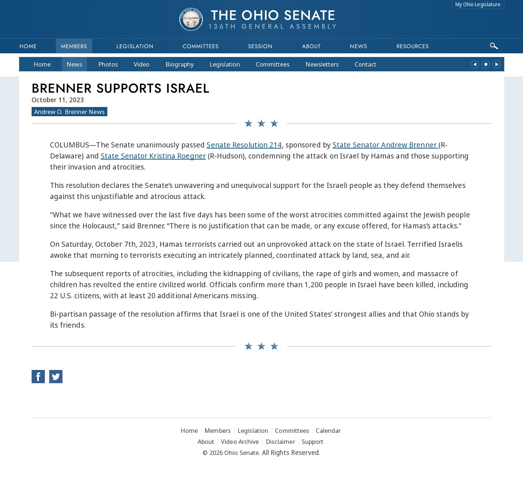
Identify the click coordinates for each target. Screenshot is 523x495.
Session (260, 46)
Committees (201, 46)
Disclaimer (280, 441)
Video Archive (240, 441)
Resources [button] (413, 46)
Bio (179, 64)
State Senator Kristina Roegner (153, 156)
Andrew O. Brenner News (69, 111)
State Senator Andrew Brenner (385, 145)
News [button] (358, 46)
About (311, 46)
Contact (365, 64)
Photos (108, 64)
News (74, 64)
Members (74, 46)
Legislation (135, 46)
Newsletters (322, 64)
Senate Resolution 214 (244, 145)
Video (142, 64)
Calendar (328, 430)
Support (313, 441)
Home (28, 46)
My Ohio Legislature (478, 4)
